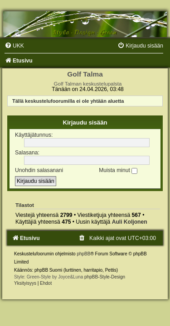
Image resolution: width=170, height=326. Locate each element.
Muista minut (118, 170)
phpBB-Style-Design (104, 276)
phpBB (83, 253)
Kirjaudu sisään (85, 122)
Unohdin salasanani (39, 170)
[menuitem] (14, 46)
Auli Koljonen (129, 222)
